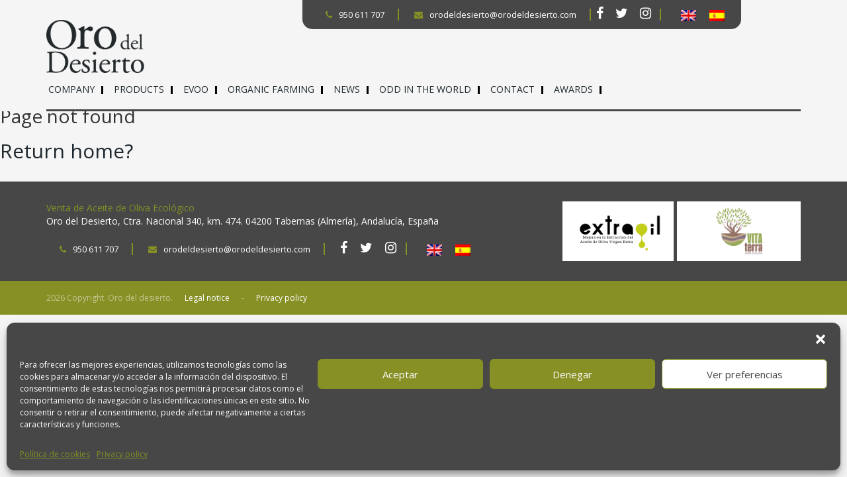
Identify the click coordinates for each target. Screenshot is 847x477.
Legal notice (207, 297)
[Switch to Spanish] (717, 15)
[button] (820, 339)
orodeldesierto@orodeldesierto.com (495, 15)
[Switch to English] (688, 15)
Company (71, 89)
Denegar (572, 374)
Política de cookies (55, 454)
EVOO (195, 89)
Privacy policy (122, 454)
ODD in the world (425, 89)
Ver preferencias (745, 374)
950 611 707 (355, 15)
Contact (512, 89)
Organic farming (271, 89)
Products (139, 89)
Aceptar (400, 374)
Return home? (66, 150)
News (347, 89)
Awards (573, 89)
